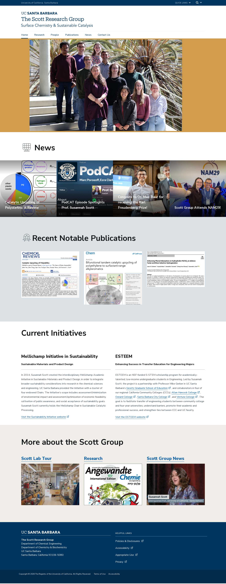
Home (24, 35)
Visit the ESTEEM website (130, 417)
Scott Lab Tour (36, 459)
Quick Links (181, 3)
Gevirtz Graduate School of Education (147, 388)
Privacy (119, 562)
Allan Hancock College (184, 393)
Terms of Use (99, 574)
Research (39, 35)
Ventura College (185, 397)
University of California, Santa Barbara (39, 3)
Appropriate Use (124, 555)
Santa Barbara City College (152, 397)
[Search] (199, 3)
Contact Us (104, 35)
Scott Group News (165, 459)
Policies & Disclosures (127, 541)
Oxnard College (123, 397)
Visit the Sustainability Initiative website (43, 417)
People (55, 35)
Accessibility (122, 548)
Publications (72, 35)
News (88, 35)
